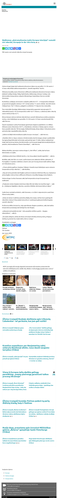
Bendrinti (5, 262)
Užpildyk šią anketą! (13, 81)
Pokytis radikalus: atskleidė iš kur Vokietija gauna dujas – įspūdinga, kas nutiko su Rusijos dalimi (41, 385)
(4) (54, 373)
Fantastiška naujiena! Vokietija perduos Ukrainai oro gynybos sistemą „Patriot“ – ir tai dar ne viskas (42, 359)
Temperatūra (9, 478)
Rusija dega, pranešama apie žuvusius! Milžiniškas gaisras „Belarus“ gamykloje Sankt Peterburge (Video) (27, 430)
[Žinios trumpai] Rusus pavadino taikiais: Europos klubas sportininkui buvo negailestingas (14, 441)
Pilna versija (4, 497)
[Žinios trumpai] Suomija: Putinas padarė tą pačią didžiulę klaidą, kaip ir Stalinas (26, 402)
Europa (7, 473)
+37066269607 (25, 494)
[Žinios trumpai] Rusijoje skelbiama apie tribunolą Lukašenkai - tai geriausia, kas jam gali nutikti (26, 320)
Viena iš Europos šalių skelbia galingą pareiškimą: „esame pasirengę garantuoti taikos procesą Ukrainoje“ (26, 374)
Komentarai (7, 314)
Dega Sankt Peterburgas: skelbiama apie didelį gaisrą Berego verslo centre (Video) (41, 441)
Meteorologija (9, 476)
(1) (11, 416)
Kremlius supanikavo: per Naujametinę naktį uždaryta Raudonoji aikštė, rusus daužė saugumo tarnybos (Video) (26, 347)
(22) (17, 443)
